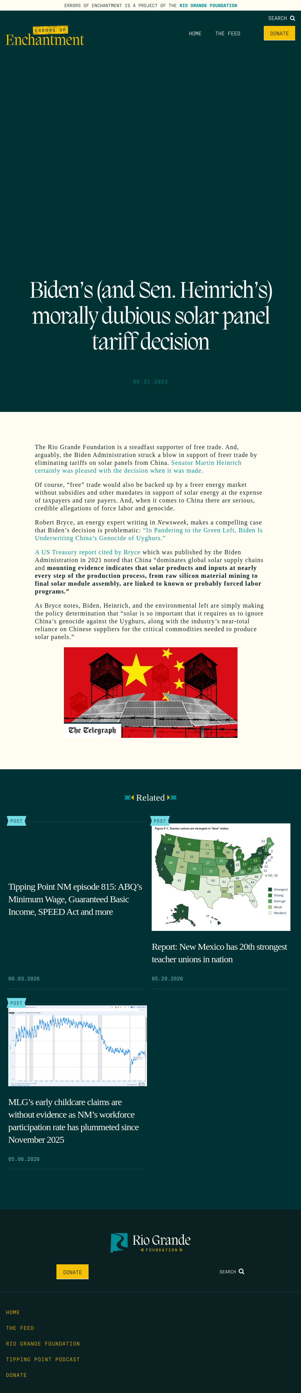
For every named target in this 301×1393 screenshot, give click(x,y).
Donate (279, 32)
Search (281, 17)
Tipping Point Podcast (43, 1358)
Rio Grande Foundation (208, 5)
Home (195, 32)
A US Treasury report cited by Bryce (88, 552)
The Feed (227, 32)
